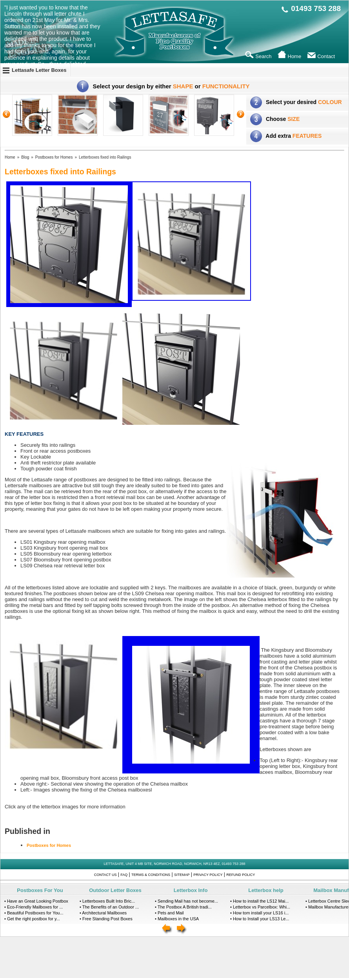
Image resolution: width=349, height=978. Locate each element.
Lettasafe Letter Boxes (39, 70)
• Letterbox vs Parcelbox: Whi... (260, 907)
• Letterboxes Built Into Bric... (107, 901)
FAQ (123, 875)
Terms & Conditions (150, 875)
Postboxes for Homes (54, 157)
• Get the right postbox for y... (32, 918)
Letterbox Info (191, 890)
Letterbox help (266, 890)
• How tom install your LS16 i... (259, 912)
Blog (25, 157)
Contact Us (105, 875)
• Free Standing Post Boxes (106, 918)
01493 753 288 (316, 8)
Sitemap (182, 875)
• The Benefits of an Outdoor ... (109, 907)
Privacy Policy (207, 875)
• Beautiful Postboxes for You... (34, 912)
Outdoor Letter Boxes (115, 890)
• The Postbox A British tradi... (183, 907)
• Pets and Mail (169, 912)
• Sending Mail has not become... (186, 901)
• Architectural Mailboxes (103, 912)
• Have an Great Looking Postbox (36, 901)
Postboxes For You (40, 890)
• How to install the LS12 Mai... (259, 901)
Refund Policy (240, 875)
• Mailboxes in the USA (177, 918)
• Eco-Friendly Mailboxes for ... (33, 907)
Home (10, 157)
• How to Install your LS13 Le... (259, 918)
